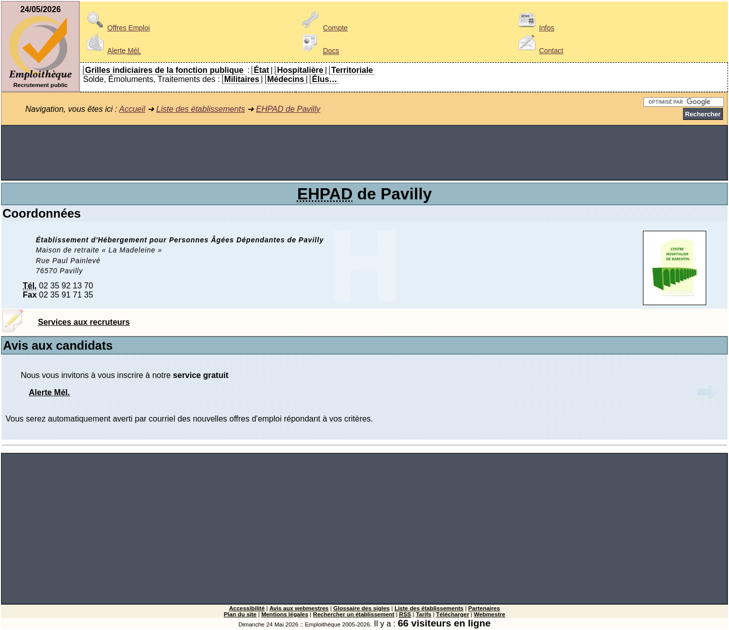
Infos (534, 28)
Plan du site (240, 614)
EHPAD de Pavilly (288, 109)
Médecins (285, 79)
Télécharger (452, 614)
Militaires (241, 79)
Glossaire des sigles (361, 608)
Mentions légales (284, 614)
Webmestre (489, 614)
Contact (539, 51)
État (261, 70)
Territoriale (352, 70)
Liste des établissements (200, 109)
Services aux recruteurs (84, 322)
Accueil (132, 109)
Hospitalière (300, 70)
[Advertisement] (364, 153)
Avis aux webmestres (299, 608)
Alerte (112, 51)
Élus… (324, 79)
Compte (323, 28)
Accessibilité (246, 608)
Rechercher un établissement (353, 614)
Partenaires (484, 608)
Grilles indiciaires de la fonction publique (164, 70)
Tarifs (423, 614)
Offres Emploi (116, 28)
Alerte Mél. (49, 392)
